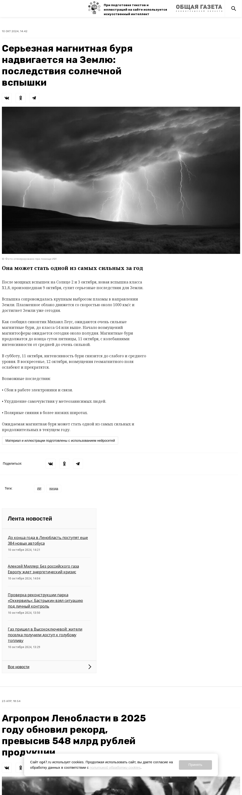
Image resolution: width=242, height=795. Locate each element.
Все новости (18, 667)
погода (53, 488)
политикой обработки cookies (115, 767)
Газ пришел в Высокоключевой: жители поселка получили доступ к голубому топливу (45, 635)
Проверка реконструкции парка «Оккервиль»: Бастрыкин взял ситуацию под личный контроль (45, 600)
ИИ (39, 488)
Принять (195, 765)
